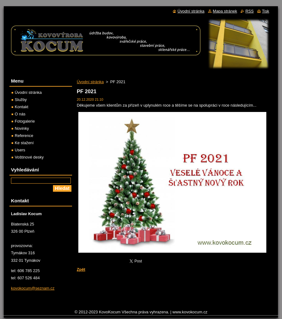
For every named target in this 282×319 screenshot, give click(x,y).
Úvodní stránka (90, 81)
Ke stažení (24, 142)
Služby (21, 99)
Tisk (265, 11)
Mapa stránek (225, 11)
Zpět (81, 269)
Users (20, 150)
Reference (24, 135)
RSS (249, 11)
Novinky (22, 128)
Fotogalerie (25, 121)
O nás (20, 114)
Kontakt (21, 106)
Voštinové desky (29, 157)
